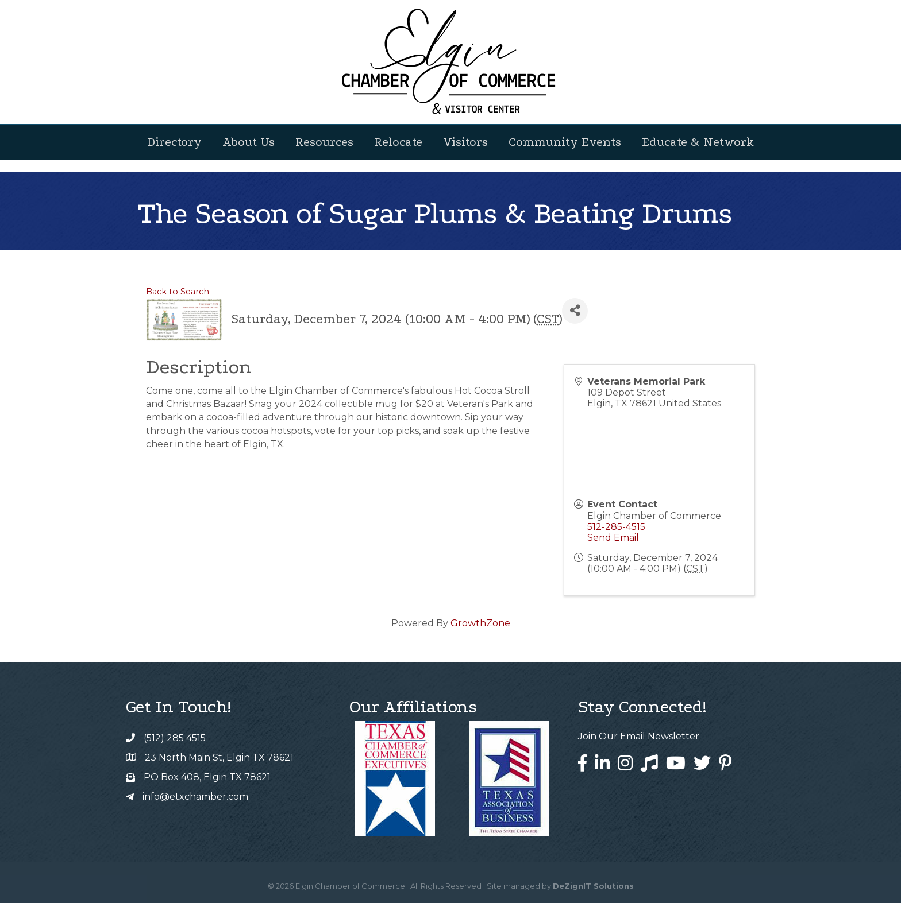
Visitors (465, 142)
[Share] (575, 311)
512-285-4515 (616, 526)
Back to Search (177, 291)
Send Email (613, 537)
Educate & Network (698, 142)
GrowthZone (480, 623)
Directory (174, 142)
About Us (248, 142)
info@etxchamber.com (195, 796)
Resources (324, 142)
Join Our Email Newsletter (638, 736)
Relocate (398, 142)
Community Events (565, 142)
